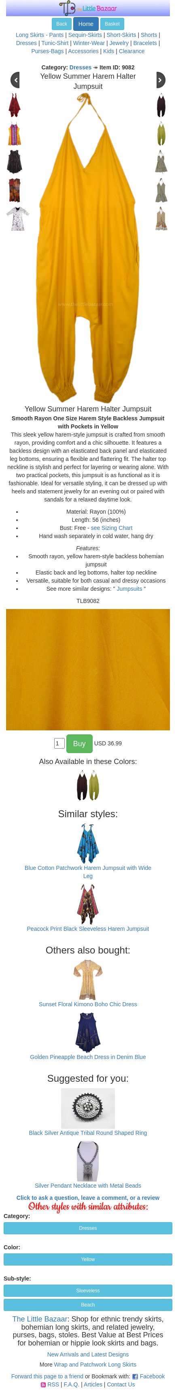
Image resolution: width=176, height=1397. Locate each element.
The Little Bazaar (39, 1319)
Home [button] (85, 24)
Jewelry (119, 43)
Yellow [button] (88, 1259)
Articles (93, 1384)
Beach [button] (88, 1305)
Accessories (83, 51)
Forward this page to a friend (47, 1376)
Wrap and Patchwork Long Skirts (95, 1364)
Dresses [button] (88, 1228)
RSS (53, 1384)
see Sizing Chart (112, 528)
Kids (108, 51)
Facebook (152, 1376)
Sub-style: (17, 1278)
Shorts (149, 35)
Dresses (26, 43)
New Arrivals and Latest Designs (88, 1354)
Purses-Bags (47, 51)
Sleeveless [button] (88, 1291)
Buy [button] (79, 744)
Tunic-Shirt (54, 43)
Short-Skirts (121, 35)
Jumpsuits (129, 588)
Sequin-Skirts (85, 35)
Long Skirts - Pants (40, 35)
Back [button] (61, 24)
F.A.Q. (71, 1384)
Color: (12, 1247)
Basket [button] (112, 24)
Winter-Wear (89, 43)
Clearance (132, 51)
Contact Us (121, 1384)
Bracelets (145, 43)
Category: (17, 1216)
